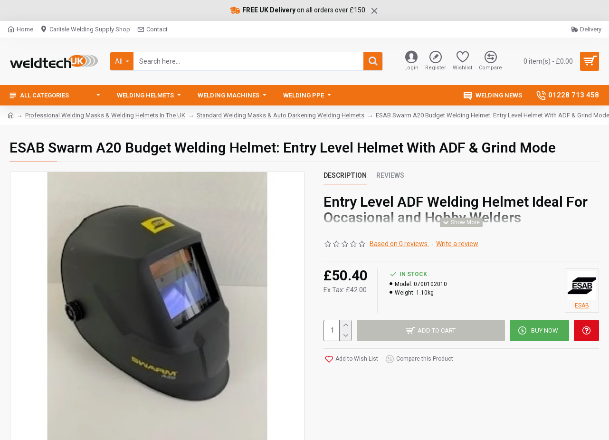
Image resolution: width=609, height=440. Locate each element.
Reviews (390, 175)
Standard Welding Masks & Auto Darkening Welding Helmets (280, 115)
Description (345, 175)
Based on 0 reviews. (399, 244)
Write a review (457, 244)
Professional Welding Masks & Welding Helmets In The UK (105, 115)
